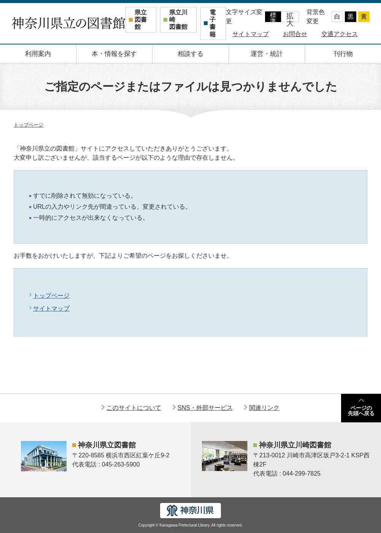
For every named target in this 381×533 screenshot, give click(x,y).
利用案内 (38, 53)
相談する (190, 53)
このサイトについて (133, 408)
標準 (273, 17)
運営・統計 (267, 53)
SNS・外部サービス (205, 408)
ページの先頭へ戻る (361, 410)
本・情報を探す (114, 53)
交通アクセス (339, 34)
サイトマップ (250, 34)
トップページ (28, 125)
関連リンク (264, 408)
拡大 (290, 17)
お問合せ (295, 34)
